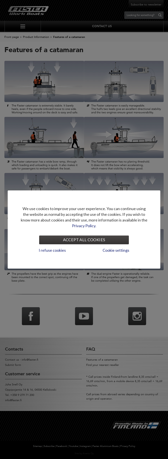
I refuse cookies (52, 250)
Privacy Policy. (84, 225)
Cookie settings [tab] (116, 250)
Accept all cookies (84, 239)
